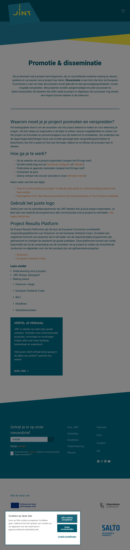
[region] (42, 528)
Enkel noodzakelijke (67, 528)
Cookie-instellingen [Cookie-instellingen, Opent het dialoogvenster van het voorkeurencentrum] (67, 536)
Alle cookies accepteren (67, 518)
